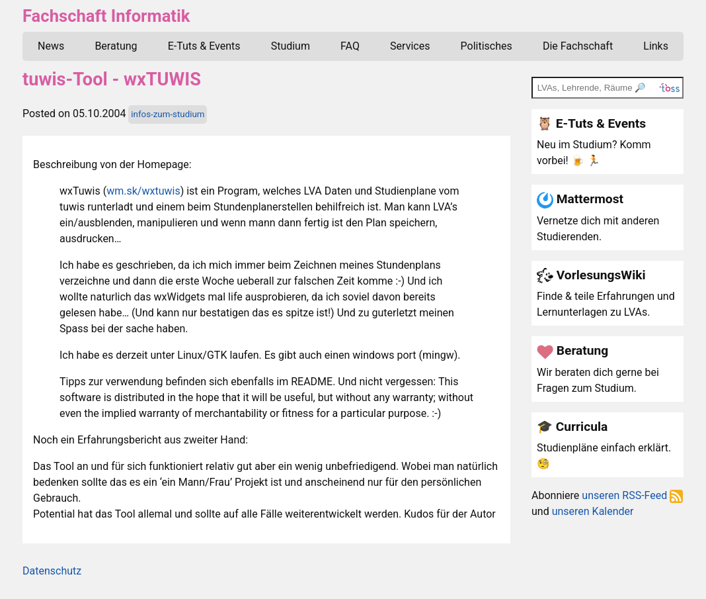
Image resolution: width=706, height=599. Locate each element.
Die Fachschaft (578, 46)
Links (655, 46)
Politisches (486, 46)
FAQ (350, 46)
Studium (290, 46)
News (51, 46)
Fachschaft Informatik (106, 16)
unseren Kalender (593, 511)
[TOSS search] (607, 87)
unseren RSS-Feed (632, 495)
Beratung (116, 46)
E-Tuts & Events (204, 46)
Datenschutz (51, 571)
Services (410, 46)
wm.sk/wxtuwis (143, 191)
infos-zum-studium (167, 114)
